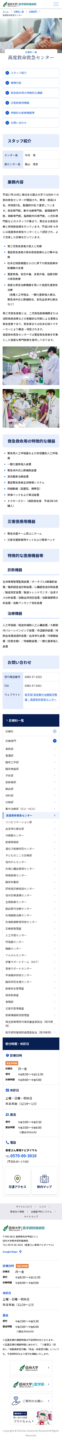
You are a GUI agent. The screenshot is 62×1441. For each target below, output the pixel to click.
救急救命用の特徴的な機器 (26, 93)
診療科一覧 (19, 11)
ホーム (6, 11)
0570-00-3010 (23, 1155)
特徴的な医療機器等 (23, 113)
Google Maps (10, 1251)
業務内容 (16, 83)
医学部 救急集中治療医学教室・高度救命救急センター (41, 697)
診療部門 (33, 11)
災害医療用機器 (20, 103)
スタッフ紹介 (19, 73)
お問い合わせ (19, 123)
